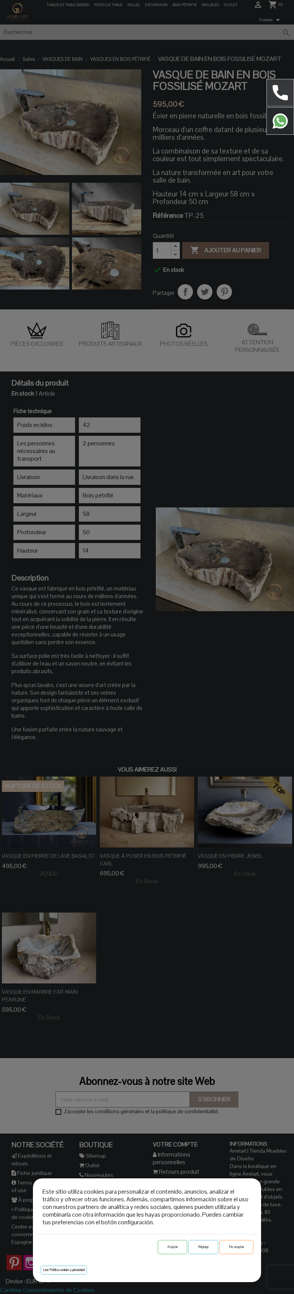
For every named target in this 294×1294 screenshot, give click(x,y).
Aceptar (172, 1247)
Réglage (203, 1247)
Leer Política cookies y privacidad (64, 1270)
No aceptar (236, 1247)
